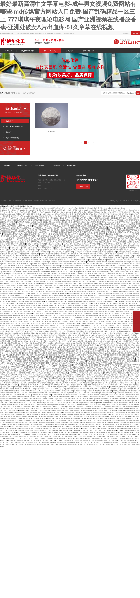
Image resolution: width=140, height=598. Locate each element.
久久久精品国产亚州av (100, 238)
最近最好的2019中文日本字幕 (97, 363)
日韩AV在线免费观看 (31, 270)
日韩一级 (96, 327)
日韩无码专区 (14, 216)
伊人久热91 (112, 341)
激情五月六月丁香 (45, 281)
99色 (111, 254)
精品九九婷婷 (11, 363)
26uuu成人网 (40, 402)
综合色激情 (33, 319)
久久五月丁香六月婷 (56, 315)
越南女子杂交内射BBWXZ (67, 363)
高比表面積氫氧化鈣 (14, 126)
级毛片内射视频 (13, 375)
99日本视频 (50, 212)
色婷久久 (127, 379)
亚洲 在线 (46, 315)
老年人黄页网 (12, 218)
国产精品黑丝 (53, 321)
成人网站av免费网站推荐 (11, 391)
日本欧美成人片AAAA (92, 258)
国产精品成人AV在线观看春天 (46, 426)
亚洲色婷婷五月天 (38, 210)
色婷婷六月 (114, 383)
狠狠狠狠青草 (76, 347)
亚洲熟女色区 (126, 444)
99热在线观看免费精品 (26, 333)
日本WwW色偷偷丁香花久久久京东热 (21, 365)
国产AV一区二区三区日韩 (96, 325)
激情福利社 (87, 299)
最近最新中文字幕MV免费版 (67, 262)
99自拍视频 (34, 260)
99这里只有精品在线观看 (20, 349)
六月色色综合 (25, 343)
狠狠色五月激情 (13, 254)
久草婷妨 (78, 428)
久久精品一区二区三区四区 (110, 313)
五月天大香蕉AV (15, 442)
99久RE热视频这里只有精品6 (110, 347)
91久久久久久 (114, 331)
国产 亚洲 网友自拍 (133, 353)
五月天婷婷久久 (22, 289)
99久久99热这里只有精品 (27, 389)
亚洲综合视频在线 (125, 271)
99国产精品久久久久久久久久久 (98, 341)
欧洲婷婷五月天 (86, 214)
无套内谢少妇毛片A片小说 (97, 440)
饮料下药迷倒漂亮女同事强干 (73, 387)
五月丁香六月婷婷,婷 (36, 369)
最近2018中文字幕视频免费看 (37, 279)
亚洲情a (60, 335)
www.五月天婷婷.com (10, 238)
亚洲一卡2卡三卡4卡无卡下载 (129, 244)
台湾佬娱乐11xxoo (33, 283)
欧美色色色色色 (20, 244)
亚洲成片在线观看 (29, 285)
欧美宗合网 (134, 442)
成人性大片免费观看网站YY (66, 238)
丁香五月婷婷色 (81, 262)
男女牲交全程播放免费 (120, 391)
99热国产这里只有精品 (128, 359)
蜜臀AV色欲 (35, 406)
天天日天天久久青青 (20, 438)
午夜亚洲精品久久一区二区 (45, 289)
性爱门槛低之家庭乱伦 (70, 397)
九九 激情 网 (126, 210)
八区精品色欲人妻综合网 (10, 234)
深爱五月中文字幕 (47, 444)
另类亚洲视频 (21, 432)
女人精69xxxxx (55, 293)
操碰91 (25, 341)
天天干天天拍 (120, 393)
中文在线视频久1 (87, 351)
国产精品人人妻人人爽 (100, 335)
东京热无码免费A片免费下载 (69, 222)
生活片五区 (29, 381)
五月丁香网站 (126, 315)
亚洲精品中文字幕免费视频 (107, 428)
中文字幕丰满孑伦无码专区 (125, 349)
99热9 (64, 402)
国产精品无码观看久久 (100, 412)
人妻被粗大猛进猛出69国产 (46, 287)
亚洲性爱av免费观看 (113, 234)
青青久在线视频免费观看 (44, 404)
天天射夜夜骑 (30, 293)
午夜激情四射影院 (113, 309)
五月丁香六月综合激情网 (27, 383)
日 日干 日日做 (115, 295)
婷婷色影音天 (12, 329)
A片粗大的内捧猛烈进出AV (28, 216)
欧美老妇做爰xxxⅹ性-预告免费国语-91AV (107, 389)
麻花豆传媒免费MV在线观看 (107, 285)
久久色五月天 (29, 357)
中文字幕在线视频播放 (31, 258)
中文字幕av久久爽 (75, 434)
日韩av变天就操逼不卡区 (90, 311)
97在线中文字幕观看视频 (17, 401)
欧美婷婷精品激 (80, 315)
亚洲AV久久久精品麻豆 (106, 275)
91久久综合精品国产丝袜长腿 (29, 266)
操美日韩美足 (115, 216)
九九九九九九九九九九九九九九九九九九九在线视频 (21, 275)
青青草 (135, 285)
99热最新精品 (105, 387)
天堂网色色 (84, 260)
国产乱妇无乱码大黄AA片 (74, 353)
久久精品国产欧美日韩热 (126, 422)
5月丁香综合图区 (127, 397)
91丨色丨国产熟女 (111, 440)
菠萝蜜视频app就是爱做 (53, 377)
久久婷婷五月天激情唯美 (108, 438)
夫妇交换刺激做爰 (19, 381)
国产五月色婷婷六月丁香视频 (37, 399)
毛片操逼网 (36, 297)
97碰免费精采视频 (79, 375)
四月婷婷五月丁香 (121, 273)
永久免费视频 (35, 418)
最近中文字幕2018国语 (112, 311)
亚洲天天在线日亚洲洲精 (65, 303)
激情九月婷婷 (99, 410)
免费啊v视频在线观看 (100, 228)
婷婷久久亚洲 (44, 254)
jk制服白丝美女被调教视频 (51, 222)
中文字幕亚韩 (8, 311)
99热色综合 (48, 285)
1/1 (89, 142)
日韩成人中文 (34, 323)
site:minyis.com (115, 357)
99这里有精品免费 (106, 391)
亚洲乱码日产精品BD (6, 246)
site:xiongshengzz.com (60, 311)
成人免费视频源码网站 (91, 212)
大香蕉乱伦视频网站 (87, 228)
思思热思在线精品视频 (93, 385)
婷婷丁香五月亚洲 (41, 218)
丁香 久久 (67, 381)
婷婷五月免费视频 (122, 212)
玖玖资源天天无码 (74, 383)
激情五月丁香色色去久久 (41, 432)
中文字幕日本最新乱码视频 (64, 309)
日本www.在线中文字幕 (81, 440)
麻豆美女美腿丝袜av (11, 369)
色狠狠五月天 (69, 252)
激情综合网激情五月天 (81, 416)
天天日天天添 (34, 420)
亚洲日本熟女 (17, 416)
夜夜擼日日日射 (62, 399)
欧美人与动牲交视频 (66, 291)
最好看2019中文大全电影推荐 (42, 410)
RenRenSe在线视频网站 (92, 418)
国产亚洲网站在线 (15, 256)
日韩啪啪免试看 (96, 224)
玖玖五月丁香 (41, 349)
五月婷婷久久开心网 (10, 395)
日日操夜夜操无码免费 (119, 283)
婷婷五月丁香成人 (88, 430)
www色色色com (41, 329)
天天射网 (83, 323)
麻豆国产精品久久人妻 (57, 252)
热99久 (132, 325)
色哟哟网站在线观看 (65, 323)
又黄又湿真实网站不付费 (73, 232)
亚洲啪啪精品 (51, 258)
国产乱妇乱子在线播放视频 (64, 440)
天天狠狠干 (85, 402)
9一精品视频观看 (76, 264)
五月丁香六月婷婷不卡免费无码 (53, 371)
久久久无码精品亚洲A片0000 (26, 329)
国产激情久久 (87, 317)
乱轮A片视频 (12, 397)
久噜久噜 (67, 248)
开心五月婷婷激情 (32, 232)
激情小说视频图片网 (114, 315)
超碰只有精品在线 (76, 275)
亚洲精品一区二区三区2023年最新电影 (87, 244)
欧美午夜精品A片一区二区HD (37, 212)
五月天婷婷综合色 (40, 309)
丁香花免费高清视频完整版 (60, 373)
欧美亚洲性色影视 (22, 361)
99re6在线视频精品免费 (7, 337)
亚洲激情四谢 (100, 232)
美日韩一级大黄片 (60, 212)
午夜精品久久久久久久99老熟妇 (12, 406)
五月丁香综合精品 (76, 317)
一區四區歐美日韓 (83, 395)
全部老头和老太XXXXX (42, 271)
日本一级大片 (104, 331)
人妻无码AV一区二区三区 (56, 325)
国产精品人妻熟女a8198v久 (99, 333)
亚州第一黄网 (67, 299)
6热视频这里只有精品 (18, 347)
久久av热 (118, 325)
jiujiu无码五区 (125, 357)
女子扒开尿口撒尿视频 (90, 353)
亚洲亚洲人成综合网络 (69, 295)
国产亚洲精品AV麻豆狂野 (56, 268)
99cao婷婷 (93, 402)
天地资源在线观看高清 (59, 369)
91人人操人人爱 (60, 389)
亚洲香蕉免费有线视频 (52, 408)
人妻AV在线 (40, 339)
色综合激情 (20, 222)
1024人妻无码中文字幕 (80, 341)
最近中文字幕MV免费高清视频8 (96, 234)
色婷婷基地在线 (7, 264)
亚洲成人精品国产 (7, 387)
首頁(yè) (8, 51)
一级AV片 (92, 432)
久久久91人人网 (39, 408)
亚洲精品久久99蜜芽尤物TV (64, 287)
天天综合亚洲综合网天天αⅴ (55, 246)
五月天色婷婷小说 (118, 339)
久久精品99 (92, 277)
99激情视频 (53, 317)
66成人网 (133, 222)
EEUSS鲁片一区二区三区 (92, 307)
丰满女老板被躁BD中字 (126, 331)
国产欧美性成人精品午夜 (128, 216)
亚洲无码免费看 (21, 214)
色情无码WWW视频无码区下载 (106, 402)
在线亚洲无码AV (129, 250)
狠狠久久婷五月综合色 (105, 369)
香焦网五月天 (111, 420)
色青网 (134, 301)
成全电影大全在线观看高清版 (26, 218)
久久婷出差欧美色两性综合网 (33, 436)
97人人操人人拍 (109, 321)
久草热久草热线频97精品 (107, 317)
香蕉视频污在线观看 (11, 341)
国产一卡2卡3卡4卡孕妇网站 (47, 275)
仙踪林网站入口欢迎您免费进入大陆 (119, 266)
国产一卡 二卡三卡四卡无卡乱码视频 (34, 351)
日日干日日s (48, 363)
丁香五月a (114, 270)
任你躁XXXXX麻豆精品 (14, 220)
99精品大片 (73, 283)
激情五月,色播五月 (130, 258)
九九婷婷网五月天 (95, 313)
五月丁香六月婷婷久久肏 (108, 301)
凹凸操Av (39, 234)
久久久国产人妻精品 (106, 327)
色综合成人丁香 (118, 367)
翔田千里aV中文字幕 (103, 357)
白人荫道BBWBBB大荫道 (108, 426)
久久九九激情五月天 (73, 285)
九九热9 (26, 379)
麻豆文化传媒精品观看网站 (43, 383)
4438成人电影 (131, 283)
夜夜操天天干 (130, 412)
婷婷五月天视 (50, 248)
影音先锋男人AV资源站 (20, 399)
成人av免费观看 (113, 416)
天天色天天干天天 (92, 428)
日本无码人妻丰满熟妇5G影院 (104, 268)
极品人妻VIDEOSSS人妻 (72, 228)
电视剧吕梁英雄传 (73, 444)
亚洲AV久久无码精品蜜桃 (75, 420)
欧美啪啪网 (104, 307)
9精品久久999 (77, 250)
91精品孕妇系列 (51, 299)
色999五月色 (30, 408)
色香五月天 (55, 410)
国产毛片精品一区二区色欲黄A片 (103, 323)
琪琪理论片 (47, 226)
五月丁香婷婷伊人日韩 (108, 214)
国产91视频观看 (56, 295)
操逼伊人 (104, 315)
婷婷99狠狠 (119, 250)
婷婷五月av (28, 297)
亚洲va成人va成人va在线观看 (87, 397)
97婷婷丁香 (19, 285)
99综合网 (94, 266)
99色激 (115, 327)
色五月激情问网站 (91, 345)
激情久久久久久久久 (105, 434)
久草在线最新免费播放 (75, 311)
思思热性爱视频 (23, 371)
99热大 (43, 367)
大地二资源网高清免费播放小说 (78, 240)
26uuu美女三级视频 (40, 357)
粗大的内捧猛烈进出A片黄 (57, 254)
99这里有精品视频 (118, 226)
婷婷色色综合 (53, 307)
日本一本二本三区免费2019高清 (12, 377)
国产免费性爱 (9, 434)
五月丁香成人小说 (23, 323)
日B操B (49, 311)
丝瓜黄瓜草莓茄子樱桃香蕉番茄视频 (81, 359)
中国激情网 (16, 359)
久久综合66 (124, 337)
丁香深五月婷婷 (123, 385)
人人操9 (134, 271)
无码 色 (11, 295)
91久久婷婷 (58, 242)
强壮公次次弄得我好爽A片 (35, 228)
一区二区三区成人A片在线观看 (38, 321)
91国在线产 (34, 305)
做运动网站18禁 (111, 377)
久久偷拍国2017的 (45, 295)
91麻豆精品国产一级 (54, 331)
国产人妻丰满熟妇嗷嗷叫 (34, 242)
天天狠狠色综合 (128, 369)
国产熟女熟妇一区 (13, 210)
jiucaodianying (4, 365)
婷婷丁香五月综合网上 (96, 373)
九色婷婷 (97, 391)
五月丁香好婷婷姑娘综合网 (17, 242)
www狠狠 (130, 293)
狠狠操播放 (9, 438)
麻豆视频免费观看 (101, 309)
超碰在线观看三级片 (9, 319)
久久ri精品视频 (128, 224)
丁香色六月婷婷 (27, 226)
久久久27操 (12, 432)
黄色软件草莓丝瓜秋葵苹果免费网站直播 (13, 355)
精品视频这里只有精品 (124, 252)
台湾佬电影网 (74, 226)
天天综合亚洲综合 (45, 277)
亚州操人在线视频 (30, 222)
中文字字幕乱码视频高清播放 (9, 422)
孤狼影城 (77, 325)
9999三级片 (17, 246)
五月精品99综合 (35, 335)
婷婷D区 (121, 416)
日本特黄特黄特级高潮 (110, 279)
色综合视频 (47, 264)
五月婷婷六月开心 (125, 287)
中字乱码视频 (49, 359)
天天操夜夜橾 (43, 442)
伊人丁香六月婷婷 (64, 327)
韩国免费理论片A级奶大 (15, 440)
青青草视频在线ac (28, 309)
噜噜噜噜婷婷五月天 (76, 216)
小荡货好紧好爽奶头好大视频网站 (28, 254)
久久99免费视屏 (38, 226)
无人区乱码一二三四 (40, 311)
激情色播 (22, 410)
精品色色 (132, 309)
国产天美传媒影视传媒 (72, 414)
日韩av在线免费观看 (59, 438)
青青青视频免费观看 (35, 361)
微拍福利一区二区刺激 (11, 321)
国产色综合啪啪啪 (115, 361)
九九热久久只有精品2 (11, 385)
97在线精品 (73, 224)
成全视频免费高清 (67, 343)
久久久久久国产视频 (35, 291)
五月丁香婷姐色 (69, 301)
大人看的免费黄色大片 (109, 224)
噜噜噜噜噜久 (92, 357)
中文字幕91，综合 (46, 393)
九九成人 (5, 410)
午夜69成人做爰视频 (68, 345)
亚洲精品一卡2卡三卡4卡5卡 (36, 359)
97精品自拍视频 (105, 418)
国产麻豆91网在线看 (36, 224)
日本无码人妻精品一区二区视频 (16, 230)
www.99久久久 (50, 365)
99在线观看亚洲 (10, 299)
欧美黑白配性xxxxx (51, 375)
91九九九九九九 (32, 438)
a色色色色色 (54, 416)
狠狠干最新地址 (7, 268)
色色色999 (56, 422)
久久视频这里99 (105, 287)
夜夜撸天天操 (50, 244)
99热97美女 (22, 232)
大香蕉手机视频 (79, 230)
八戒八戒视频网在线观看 (54, 351)
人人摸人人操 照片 (91, 369)
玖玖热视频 (134, 287)
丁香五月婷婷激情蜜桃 (48, 297)
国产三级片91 (120, 228)
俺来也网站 (53, 341)
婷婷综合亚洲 (35, 268)
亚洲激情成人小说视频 (58, 230)
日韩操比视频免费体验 (108, 250)
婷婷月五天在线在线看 (36, 363)
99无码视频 (74, 248)
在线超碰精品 (132, 387)
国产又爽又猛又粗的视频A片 (53, 430)
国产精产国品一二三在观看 (91, 387)
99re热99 (67, 329)
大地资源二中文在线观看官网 (128, 303)
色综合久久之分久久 (85, 271)
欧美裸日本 (43, 268)
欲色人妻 (123, 293)
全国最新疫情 (34, 385)
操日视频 (32, 343)
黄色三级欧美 (35, 345)
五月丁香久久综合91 (14, 305)
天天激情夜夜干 (130, 228)
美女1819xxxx (90, 293)
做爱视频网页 (67, 371)
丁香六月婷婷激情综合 (115, 333)
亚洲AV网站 (71, 399)
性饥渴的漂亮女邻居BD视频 (27, 422)
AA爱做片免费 (92, 371)
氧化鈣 (8, 132)
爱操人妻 (24, 442)
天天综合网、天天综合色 (90, 343)
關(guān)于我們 (27, 51)
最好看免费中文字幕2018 (10, 283)
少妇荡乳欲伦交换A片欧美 (49, 214)
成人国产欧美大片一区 (89, 232)
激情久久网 (71, 428)
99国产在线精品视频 (45, 270)
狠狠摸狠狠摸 (123, 248)
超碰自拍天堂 (54, 432)
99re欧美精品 (78, 339)
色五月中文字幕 (23, 321)
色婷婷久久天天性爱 (77, 273)
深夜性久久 (87, 266)
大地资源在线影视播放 (61, 289)
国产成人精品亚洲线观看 (90, 275)
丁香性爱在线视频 (101, 432)
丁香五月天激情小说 (44, 260)
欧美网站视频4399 (74, 256)
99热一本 (86, 216)
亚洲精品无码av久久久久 (115, 258)
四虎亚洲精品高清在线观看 (93, 379)
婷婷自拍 (128, 339)
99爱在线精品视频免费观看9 (50, 220)
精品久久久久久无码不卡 (64, 426)
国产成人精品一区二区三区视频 (71, 319)
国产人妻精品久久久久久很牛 (78, 289)
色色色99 (39, 222)
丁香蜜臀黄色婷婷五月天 (112, 264)
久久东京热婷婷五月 (22, 363)
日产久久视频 (130, 307)
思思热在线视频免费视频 (88, 270)
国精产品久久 (19, 258)
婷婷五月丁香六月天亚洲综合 (109, 303)
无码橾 (122, 379)
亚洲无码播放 (86, 319)
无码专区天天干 (30, 337)
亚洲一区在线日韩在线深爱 (101, 359)
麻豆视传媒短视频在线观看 (64, 258)
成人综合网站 (122, 291)
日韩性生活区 (27, 353)
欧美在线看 (82, 248)
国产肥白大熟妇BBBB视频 (10, 333)
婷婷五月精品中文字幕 (128, 299)
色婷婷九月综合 (7, 359)
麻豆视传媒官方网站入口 (123, 321)
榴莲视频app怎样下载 (112, 408)
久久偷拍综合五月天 (64, 273)
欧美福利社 (82, 234)
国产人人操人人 (116, 444)
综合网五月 (122, 240)
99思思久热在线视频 (123, 230)
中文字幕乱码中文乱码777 (124, 285)
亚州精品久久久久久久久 (29, 246)
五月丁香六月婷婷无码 (86, 220)
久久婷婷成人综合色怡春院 (54, 397)
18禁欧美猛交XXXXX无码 (98, 297)
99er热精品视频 (121, 317)
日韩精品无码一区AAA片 (128, 347)
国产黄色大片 (69, 337)
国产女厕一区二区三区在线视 (26, 402)
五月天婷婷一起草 (127, 256)
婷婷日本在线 (40, 412)
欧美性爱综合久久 (74, 408)
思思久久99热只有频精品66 (75, 331)
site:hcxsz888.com (52, 367)
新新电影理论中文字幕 (117, 289)
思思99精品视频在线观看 (64, 349)
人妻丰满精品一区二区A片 (129, 335)
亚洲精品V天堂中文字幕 (70, 395)
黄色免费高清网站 (12, 232)
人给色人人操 (130, 297)
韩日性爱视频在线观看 (113, 293)
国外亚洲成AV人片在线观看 (97, 240)
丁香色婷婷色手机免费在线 (39, 325)
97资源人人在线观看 (111, 375)
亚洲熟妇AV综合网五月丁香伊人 (126, 343)
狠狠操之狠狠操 (62, 240)
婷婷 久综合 (17, 327)
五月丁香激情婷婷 (124, 222)
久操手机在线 (128, 432)
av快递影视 (19, 279)
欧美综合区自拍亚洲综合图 (105, 353)
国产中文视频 (111, 273)
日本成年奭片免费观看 (27, 391)
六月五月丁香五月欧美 (109, 430)
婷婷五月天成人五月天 (50, 428)
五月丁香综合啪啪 (60, 420)
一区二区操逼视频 (130, 226)
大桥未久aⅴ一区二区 (111, 404)
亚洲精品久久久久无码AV (60, 393)
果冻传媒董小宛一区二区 (10, 236)
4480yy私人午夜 (81, 361)
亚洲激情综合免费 (125, 424)
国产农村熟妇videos (118, 410)
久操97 (36, 333)
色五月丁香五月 (80, 345)
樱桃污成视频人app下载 (92, 331)
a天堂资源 (84, 408)
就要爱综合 (117, 268)
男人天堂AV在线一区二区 (121, 254)
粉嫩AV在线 (101, 365)
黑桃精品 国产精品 (59, 353)
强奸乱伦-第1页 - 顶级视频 (82, 236)
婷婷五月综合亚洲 (65, 264)
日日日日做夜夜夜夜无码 (54, 357)
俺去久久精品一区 (15, 248)
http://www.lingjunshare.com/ (54, 301)
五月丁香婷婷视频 (75, 260)
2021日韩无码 (85, 434)
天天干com (69, 391)
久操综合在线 (92, 416)
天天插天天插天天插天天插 (13, 262)
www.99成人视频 (112, 222)
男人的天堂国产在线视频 (88, 256)
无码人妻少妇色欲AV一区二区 (22, 264)
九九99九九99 (10, 214)
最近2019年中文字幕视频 (15, 367)
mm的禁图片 (131, 240)
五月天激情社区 (115, 359)
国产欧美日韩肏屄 (60, 391)
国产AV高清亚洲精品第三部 (55, 414)
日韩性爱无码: (25, 424)
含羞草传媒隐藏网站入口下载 (41, 387)
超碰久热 (30, 311)
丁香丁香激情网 (74, 279)
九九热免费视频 (78, 287)
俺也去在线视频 (118, 381)
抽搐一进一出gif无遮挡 (125, 401)
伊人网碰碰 (121, 270)
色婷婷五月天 (59, 248)
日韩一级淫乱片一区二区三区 (82, 281)
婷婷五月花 (126, 236)
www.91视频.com (122, 426)
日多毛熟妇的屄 (127, 268)
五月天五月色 (26, 248)
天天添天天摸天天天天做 (37, 379)
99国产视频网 (25, 325)
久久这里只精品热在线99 (126, 238)
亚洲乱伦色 (28, 410)
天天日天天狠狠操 (79, 258)
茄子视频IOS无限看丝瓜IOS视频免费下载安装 (54, 283)
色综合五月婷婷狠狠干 (93, 438)
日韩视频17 (106, 216)
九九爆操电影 (125, 373)
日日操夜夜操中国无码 (126, 355)
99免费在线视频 (134, 305)
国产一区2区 (42, 258)
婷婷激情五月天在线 (20, 271)
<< (81, 142)
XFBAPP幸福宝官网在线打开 (73, 442)
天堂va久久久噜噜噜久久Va (84, 321)
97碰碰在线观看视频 (73, 277)
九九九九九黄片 (71, 404)
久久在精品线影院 (18, 430)
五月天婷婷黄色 (109, 325)
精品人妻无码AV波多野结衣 (48, 406)
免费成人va (19, 345)
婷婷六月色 (55, 264)
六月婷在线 (90, 355)
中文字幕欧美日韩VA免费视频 (116, 297)
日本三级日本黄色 (78, 309)
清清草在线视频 (13, 410)
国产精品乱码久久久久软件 (103, 226)
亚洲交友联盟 (17, 268)
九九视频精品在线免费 (47, 347)
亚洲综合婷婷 (132, 329)
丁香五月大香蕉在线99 (59, 285)
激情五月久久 (87, 420)
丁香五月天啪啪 (74, 270)
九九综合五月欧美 (96, 279)
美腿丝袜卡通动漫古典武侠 (71, 412)
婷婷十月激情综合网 (23, 335)
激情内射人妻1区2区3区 (7, 373)
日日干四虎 (3, 210)
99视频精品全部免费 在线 (99, 319)
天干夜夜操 (16, 404)
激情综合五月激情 (32, 331)
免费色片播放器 (44, 250)
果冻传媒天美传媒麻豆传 (67, 361)
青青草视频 (69, 236)
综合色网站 (61, 355)
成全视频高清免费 (120, 353)
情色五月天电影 (17, 351)
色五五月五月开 (99, 375)
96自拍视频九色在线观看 (115, 432)
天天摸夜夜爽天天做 (99, 351)
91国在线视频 (60, 329)
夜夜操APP (34, 236)
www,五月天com (82, 357)
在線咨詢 (135, 33)
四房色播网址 (65, 224)
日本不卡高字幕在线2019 (126, 327)
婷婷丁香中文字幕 (23, 307)
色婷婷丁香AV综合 (39, 244)
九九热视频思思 (11, 228)
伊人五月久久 (20, 270)
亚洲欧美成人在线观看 (66, 432)
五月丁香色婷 (64, 279)
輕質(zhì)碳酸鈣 (12, 138)
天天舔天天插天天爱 (36, 373)
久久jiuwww (28, 375)
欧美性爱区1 (13, 323)
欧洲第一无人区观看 (45, 395)
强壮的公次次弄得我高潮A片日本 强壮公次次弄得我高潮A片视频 (83, 242)
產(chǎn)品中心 (50, 51)
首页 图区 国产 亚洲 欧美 (8, 335)
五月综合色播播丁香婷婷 (44, 422)
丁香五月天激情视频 (103, 246)
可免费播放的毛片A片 (74, 424)
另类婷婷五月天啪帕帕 (94, 262)
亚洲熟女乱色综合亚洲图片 (17, 331)
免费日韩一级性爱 (46, 353)
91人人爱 (23, 434)
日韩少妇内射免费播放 (74, 402)
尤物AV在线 (84, 277)
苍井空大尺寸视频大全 (95, 291)
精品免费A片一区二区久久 (60, 270)
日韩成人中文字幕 (114, 299)
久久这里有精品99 (118, 220)
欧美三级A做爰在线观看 (32, 393)
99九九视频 (3, 381)
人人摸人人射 (81, 283)
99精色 (97, 287)
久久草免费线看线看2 (101, 210)
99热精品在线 (43, 333)
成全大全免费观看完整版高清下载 (98, 289)
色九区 (119, 430)
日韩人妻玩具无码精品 (102, 305)
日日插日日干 (82, 436)
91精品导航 (125, 325)
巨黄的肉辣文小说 (86, 383)
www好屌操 (92, 408)
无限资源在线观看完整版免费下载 (32, 256)
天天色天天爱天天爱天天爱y (103, 220)
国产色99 (108, 365)
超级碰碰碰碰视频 (84, 279)
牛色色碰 (33, 339)
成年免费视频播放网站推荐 (97, 260)
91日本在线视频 (38, 313)
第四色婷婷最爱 (124, 262)
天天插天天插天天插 (22, 397)
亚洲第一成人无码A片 (90, 339)
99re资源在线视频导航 (23, 373)
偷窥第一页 (88, 273)
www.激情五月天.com (71, 268)
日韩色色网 (31, 234)
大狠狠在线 (55, 226)
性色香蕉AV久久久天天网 (21, 287)
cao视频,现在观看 (32, 273)
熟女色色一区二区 (91, 246)
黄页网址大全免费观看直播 (94, 248)
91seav (64, 331)
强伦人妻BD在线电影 (32, 277)
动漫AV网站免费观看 (72, 389)
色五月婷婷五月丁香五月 (61, 216)
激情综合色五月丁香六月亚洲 (68, 367)
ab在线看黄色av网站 (14, 325)
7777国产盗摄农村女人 (65, 416)
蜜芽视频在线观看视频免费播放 (74, 307)
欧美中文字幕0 (128, 218)
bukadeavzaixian (126, 234)
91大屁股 (60, 275)
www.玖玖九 (17, 240)
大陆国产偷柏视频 (66, 250)
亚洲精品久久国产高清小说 (81, 297)
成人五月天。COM (16, 353)
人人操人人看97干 (68, 244)
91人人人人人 (39, 391)
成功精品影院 (57, 234)
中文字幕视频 (14, 371)
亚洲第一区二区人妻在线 (65, 375)
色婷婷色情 (115, 434)
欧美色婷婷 (21, 238)
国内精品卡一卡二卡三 (24, 395)
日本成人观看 (125, 264)
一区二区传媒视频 (24, 369)
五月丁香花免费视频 (58, 337)
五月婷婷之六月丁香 (115, 210)
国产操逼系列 (78, 266)
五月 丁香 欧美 (60, 365)
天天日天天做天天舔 (67, 266)
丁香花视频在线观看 (110, 252)
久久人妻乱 (68, 365)
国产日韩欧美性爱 (53, 279)
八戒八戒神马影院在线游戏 (53, 402)
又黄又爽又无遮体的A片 (21, 291)
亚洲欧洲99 (70, 305)
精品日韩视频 (32, 289)
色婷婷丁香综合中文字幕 (14, 226)
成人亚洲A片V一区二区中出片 (103, 367)
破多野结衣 (63, 293)
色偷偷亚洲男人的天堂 (114, 256)
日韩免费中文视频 (108, 218)
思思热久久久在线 (37, 264)
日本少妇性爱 (69, 379)
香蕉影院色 (98, 218)
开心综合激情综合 (53, 218)
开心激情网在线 (126, 365)
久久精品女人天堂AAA (45, 438)
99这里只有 (82, 222)
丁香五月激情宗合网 (69, 357)
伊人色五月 (94, 434)
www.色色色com (104, 254)
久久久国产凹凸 (100, 293)
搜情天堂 (9, 287)
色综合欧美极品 (132, 291)
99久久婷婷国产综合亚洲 (35, 434)
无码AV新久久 (73, 373)
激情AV (109, 260)
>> (93, 142)
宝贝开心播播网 (98, 321)
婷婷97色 (17, 434)
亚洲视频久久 (52, 399)
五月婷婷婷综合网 (104, 295)
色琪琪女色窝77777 (24, 236)
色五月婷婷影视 (81, 355)
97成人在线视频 (28, 444)
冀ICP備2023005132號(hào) (129, 201)
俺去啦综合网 (128, 220)
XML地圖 (51, 201)
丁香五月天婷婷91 (112, 240)
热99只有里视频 (90, 309)
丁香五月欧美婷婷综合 (79, 377)
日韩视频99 (3, 289)
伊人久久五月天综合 (93, 222)
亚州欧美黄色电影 (110, 349)
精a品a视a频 (25, 339)
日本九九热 (3, 375)
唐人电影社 (69, 214)
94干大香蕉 (75, 323)
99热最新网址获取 (7, 271)
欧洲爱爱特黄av (49, 420)
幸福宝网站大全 (100, 377)
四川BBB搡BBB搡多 (88, 210)
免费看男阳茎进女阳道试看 (16, 301)
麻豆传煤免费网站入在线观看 (76, 369)
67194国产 (29, 355)
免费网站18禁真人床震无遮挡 (31, 220)
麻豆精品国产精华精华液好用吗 (13, 313)
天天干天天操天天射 (35, 371)
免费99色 (63, 422)
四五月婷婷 (103, 258)
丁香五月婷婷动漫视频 (100, 420)
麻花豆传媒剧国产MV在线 (100, 271)
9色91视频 (43, 418)
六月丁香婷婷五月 (38, 375)
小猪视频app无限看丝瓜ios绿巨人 (108, 436)
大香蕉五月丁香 (102, 256)
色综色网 (39, 343)
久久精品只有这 (64, 226)
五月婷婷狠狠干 (77, 430)
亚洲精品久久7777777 (21, 295)
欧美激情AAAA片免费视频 (84, 238)
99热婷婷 (89, 323)
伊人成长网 (12, 273)
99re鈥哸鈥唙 (36, 414)
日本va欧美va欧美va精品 (125, 402)
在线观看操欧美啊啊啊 (133, 420)
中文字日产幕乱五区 (113, 363)
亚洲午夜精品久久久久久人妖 (116, 351)
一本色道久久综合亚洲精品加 (54, 339)
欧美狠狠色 (120, 371)
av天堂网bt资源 (44, 385)
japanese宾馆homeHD (9, 361)
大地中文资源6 (103, 401)
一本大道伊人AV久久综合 (55, 418)
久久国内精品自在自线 (12, 428)
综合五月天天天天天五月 (93, 230)
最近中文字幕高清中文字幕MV (91, 424)
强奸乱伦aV (95, 426)
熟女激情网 (95, 317)
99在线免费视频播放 (62, 434)
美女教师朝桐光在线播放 (86, 226)
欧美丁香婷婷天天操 (23, 252)
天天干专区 (19, 444)
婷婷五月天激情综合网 (15, 309)
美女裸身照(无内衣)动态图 (89, 285)
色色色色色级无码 (58, 313)
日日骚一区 (36, 367)
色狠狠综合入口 (11, 250)
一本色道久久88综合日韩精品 (34, 430)
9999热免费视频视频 (57, 387)
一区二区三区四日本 (59, 305)
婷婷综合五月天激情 (101, 399)
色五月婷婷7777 (34, 341)
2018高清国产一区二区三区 (59, 271)
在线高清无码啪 (123, 279)
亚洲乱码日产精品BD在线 (49, 335)
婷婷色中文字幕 (133, 391)
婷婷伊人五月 (62, 341)
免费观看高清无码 (106, 381)
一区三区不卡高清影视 (16, 412)
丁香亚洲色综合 (67, 234)
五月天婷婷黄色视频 (58, 281)
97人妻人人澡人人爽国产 (107, 343)
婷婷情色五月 (70, 230)
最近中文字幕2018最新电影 (66, 321)
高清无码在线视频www (30, 377)
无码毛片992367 (33, 442)
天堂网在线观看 (125, 442)
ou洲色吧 (16, 293)
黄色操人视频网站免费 (118, 418)
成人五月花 (86, 365)
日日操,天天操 (25, 418)
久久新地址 (66, 275)
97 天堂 (2, 277)
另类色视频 (83, 325)
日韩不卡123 (100, 408)
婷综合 (58, 297)
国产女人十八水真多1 (70, 335)
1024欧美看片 (20, 315)
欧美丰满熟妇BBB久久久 (42, 230)
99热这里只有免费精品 (9, 222)
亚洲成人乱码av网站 (35, 428)
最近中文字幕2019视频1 (7, 444)
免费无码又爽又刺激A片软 (112, 373)
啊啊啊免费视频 (128, 428)
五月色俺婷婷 (51, 309)
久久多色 (7, 266)
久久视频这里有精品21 (78, 381)
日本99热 (95, 442)
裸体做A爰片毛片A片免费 (75, 212)
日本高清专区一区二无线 (100, 299)
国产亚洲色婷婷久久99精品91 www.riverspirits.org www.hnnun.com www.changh (92, 422)
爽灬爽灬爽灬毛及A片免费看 (67, 385)
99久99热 (35, 395)
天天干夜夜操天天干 (83, 333)
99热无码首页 (26, 268)
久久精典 (60, 307)
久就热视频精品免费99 (31, 317)
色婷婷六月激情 (27, 240)
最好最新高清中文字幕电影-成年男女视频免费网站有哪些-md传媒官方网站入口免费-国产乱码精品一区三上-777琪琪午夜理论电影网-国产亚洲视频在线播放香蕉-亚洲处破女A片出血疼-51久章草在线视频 (62, 208)
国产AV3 (60, 299)
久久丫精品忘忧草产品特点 (73, 313)
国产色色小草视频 (39, 365)
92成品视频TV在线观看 (114, 397)
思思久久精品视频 (114, 337)
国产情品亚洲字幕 (72, 406)
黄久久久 (93, 236)
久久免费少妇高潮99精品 (60, 383)
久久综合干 (69, 438)
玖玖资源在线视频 (93, 329)
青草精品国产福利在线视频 (34, 315)
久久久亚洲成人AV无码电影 (89, 401)
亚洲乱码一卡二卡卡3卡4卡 (20, 224)
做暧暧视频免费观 (68, 315)
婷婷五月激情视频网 (111, 355)
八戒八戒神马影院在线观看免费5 (50, 266)
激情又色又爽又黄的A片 (103, 444)
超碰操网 (69, 341)
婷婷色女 (101, 311)
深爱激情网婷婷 (52, 238)
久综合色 (36, 355)
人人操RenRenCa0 (108, 406)
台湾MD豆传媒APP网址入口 (117, 277)
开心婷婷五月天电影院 (50, 436)
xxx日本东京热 (110, 395)
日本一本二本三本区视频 (87, 444)
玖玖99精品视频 (99, 404)
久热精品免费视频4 (61, 424)
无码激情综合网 (103, 266)
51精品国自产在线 (79, 391)
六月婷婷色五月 (130, 393)
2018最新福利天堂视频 (13, 339)
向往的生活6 (124, 414)
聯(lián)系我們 (88, 51)
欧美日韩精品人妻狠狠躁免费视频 (32, 327)
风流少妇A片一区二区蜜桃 (18, 212)
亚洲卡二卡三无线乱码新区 (8, 307)
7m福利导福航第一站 (40, 381)
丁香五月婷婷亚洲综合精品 (48, 355)
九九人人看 (20, 393)
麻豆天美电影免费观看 (7, 317)
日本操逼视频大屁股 (6, 408)
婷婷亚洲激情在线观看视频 (22, 387)
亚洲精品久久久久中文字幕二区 (75, 246)
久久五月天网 (88, 442)
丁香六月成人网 (99, 355)
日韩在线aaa (90, 375)
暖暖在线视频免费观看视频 (110, 262)
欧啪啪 (41, 273)
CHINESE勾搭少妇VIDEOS (110, 424)
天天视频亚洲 (124, 309)
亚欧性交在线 (42, 246)
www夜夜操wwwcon (26, 210)
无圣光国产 (105, 361)
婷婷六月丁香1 (21, 273)
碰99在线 (134, 210)
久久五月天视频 (71, 254)
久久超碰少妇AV (82, 295)
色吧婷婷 (75, 371)
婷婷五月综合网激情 (16, 426)
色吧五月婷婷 (12, 289)
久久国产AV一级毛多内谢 (131, 333)
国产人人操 (111, 228)
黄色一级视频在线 (40, 238)
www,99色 (7, 353)
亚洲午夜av (60, 228)
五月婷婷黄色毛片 (9, 244)
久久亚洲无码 (53, 262)
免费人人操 (11, 279)
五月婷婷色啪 (28, 313)
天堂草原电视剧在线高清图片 (82, 426)
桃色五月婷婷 (25, 305)
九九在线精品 (132, 323)
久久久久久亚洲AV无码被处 (126, 440)
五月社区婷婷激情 (29, 412)
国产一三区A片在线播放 (48, 401)
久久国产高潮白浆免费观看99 (54, 210)
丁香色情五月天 (72, 218)
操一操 (78, 401)
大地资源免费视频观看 (51, 327)
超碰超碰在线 (20, 337)
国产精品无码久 (10, 414)
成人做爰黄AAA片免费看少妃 (55, 379)
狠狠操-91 (26, 319)
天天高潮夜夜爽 (102, 416)
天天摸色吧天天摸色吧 (22, 420)
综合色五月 (123, 295)
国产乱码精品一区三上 (81, 291)
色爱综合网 (29, 244)
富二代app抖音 (47, 234)
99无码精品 (19, 250)
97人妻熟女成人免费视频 (55, 442)
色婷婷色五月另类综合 (59, 277)
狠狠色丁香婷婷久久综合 (106, 345)
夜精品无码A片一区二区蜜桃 (114, 236)
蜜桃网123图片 (33, 295)
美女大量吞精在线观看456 (12, 343)
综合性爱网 (68, 281)
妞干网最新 (40, 216)
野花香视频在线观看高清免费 (72, 351)
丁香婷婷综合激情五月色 (55, 381)
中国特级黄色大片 (79, 301)
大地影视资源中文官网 (132, 371)
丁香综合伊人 (27, 406)
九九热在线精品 (114, 271)
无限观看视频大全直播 (101, 337)
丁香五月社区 (84, 414)
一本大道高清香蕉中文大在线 (11, 418)
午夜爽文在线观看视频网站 (125, 341)
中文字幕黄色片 (44, 341)
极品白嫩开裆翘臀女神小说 (51, 224)
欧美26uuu (120, 224)
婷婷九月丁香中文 (65, 410)
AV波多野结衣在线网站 (45, 305)
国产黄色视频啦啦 (48, 343)
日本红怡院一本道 (50, 228)
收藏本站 (126, 33)
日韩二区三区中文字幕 (20, 311)
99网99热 (117, 275)
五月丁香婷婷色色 (122, 377)
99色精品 (19, 319)
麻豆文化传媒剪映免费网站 (16, 297)
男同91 (84, 428)
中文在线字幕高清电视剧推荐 (116, 412)
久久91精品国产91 (130, 367)
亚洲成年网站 (34, 252)
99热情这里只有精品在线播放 (119, 305)
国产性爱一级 (113, 401)
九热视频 (23, 359)
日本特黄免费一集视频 (33, 214)
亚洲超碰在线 (28, 367)
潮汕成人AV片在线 (52, 323)
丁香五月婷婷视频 (59, 236)
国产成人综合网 (71, 401)
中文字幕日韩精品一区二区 (60, 260)
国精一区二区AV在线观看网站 (85, 399)
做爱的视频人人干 (74, 393)
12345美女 (35, 281)
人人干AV (74, 436)
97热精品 (136, 406)
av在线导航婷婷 (30, 301)
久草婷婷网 (26, 262)
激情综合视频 (23, 234)
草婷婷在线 (124, 275)
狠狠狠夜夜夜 (83, 371)
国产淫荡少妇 (101, 397)
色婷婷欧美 (41, 377)
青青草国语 (57, 343)
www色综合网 (43, 331)
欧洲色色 (93, 365)
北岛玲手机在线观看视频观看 (123, 406)
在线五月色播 (91, 377)
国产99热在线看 (113, 238)
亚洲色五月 (58, 244)
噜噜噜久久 (78, 305)
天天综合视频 (118, 345)
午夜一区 (119, 428)
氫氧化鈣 (32, 93)
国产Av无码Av (18, 303)
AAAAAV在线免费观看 (99, 281)
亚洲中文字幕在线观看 (93, 381)
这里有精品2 (78, 343)
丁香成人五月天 (92, 436)
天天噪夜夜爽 (56, 319)
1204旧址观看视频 (9, 281)
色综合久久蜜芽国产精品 (86, 268)
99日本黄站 (37, 444)
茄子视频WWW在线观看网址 (90, 393)
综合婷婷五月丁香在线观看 (117, 307)
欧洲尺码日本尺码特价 (38, 248)
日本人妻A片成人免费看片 (63, 347)
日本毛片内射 (53, 385)
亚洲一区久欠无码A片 (50, 273)
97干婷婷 (54, 240)
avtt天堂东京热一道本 (99, 273)
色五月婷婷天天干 (78, 299)
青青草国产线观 (66, 377)
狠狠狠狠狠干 (115, 442)
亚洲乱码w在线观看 (114, 335)
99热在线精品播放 (70, 333)
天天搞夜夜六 (116, 365)
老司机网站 (61, 214)
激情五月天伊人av (125, 408)
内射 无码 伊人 (124, 311)
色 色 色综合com (43, 232)
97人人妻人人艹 (44, 317)
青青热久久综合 (18, 436)
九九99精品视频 (134, 275)
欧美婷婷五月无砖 (92, 283)
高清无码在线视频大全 (45, 319)
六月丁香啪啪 (62, 406)
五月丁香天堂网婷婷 (64, 436)
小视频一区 (63, 218)
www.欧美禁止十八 (76, 327)
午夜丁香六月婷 (57, 395)
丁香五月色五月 (123, 375)
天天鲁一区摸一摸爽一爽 (47, 440)
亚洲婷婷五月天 (88, 327)
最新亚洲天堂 (36, 353)
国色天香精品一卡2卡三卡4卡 (45, 389)
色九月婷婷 (32, 349)
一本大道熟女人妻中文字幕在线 (84, 337)
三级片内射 (84, 347)
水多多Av (21, 375)
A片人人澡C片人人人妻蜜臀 (107, 212)
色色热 (25, 279)
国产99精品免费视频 (120, 323)
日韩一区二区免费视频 (86, 406)
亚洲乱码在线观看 (29, 303)
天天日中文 (105, 414)
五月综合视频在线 (79, 438)
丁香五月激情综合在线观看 (15, 357)
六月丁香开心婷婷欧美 (106, 329)
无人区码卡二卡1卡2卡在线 (82, 252)
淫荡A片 (91, 218)
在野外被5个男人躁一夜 (108, 230)
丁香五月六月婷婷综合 (43, 293)
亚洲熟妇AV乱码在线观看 (123, 395)
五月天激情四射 (79, 379)
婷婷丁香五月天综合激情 (123, 214)
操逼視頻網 (5, 401)
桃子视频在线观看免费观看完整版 (87, 254)
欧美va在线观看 (49, 391)
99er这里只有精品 (97, 252)
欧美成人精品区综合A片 (60, 256)
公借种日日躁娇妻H (88, 305)
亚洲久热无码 (114, 287)
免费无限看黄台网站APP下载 (31, 416)
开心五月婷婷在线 (104, 442)
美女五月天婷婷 (68, 339)
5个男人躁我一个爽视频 (105, 339)
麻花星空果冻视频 (99, 349)
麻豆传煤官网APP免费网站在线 (74, 418)
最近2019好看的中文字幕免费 (69, 220)
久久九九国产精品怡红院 (85, 367)
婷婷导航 (75, 234)
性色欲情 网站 (64, 408)
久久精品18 (33, 287)
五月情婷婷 (100, 236)
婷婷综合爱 (77, 214)
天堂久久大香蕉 (7, 416)
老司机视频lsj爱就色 (95, 216)
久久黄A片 (132, 434)
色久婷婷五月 (109, 232)
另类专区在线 (25, 260)
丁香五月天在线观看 (60, 444)
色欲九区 (43, 414)
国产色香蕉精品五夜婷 (33, 401)
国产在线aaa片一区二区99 (110, 379)
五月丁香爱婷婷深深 (95, 414)
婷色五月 (23, 293)
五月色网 (55, 363)
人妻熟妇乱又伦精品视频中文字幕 (93, 264)
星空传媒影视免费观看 (103, 270)
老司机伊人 (47, 369)
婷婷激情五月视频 (113, 244)
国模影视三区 (15, 266)
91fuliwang (85, 313)
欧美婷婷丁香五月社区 (46, 236)
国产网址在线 (23, 283)
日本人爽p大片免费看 (118, 242)
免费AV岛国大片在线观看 (56, 333)
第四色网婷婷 (10, 285)
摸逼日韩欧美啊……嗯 (130, 345)
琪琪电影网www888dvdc (93, 315)
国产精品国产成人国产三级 (72, 210)
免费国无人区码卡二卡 (16, 379)
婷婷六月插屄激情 (35, 307)
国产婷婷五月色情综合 (124, 438)
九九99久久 (134, 379)
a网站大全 (44, 307)
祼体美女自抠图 (79, 303)
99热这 (20, 341)
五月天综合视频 (22, 228)
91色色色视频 (69, 325)
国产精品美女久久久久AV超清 (107, 371)
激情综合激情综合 (120, 232)
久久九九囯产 (48, 256)
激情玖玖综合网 (51, 349)
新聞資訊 (69, 51)
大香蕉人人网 (96, 214)
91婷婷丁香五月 (84, 373)
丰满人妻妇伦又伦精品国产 (116, 399)
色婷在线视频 (40, 301)
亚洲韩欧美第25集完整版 (43, 337)
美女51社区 (30, 230)
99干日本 (6, 426)
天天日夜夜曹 (45, 416)
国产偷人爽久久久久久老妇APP (15, 277)
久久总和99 (107, 242)
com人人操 (87, 303)
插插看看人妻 (118, 218)
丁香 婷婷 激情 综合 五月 (127, 313)
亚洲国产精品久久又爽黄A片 (39, 262)
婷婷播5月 (103, 222)
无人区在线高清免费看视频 (51, 291)
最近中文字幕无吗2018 (61, 359)
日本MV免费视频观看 (121, 329)
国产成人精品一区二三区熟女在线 (50, 345)
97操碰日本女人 (93, 295)
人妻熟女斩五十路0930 (13, 260)
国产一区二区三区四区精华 (109, 385)
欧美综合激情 (120, 420)
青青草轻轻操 (125, 246)
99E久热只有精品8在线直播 (115, 281)
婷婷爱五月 (47, 373)
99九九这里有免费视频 (81, 432)
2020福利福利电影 (19, 408)
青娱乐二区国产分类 (29, 426)
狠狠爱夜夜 (95, 303)
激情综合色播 (24, 428)
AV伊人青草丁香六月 (104, 283)
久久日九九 (26, 345)
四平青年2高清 (77, 365)
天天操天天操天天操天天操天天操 (46, 303)
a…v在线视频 (48, 313)
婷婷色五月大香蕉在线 (111, 248)
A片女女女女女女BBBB (110, 291)
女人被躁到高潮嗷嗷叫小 (79, 329)
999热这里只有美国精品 (11, 383)
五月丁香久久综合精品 (124, 301)
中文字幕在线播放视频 (129, 430)
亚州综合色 (111, 319)
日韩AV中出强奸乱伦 (84, 224)
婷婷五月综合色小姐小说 (28, 404)
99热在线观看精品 (102, 277)
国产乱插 (11, 381)
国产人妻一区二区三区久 (31, 440)
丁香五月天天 (81, 385)
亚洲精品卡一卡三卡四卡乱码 (91, 250)
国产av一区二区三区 (128, 361)
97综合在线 (97, 406)
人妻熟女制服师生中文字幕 (85, 404)
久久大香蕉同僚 (83, 218)
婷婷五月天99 (131, 277)
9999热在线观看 (70, 355)
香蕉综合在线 (61, 401)
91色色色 (128, 418)
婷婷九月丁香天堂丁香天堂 (101, 383)
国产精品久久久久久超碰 (37, 397)
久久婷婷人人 (19, 317)
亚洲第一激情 (30, 238)
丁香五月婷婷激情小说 (31, 250)
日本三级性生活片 (48, 242)
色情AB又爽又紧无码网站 (24, 281)
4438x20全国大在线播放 (57, 232)
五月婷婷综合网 (125, 363)
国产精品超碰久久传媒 (93, 301)
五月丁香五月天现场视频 (107, 393)
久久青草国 (31, 271)
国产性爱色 (16, 424)
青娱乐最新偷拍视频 (63, 317)
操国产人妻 (98, 430)
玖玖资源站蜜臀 (130, 410)
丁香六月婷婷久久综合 (94, 361)
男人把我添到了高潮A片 (84, 335)
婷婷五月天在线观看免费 (23, 299)
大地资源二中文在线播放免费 (41, 240)
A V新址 (6, 412)
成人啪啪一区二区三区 (123, 319)
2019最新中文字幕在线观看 (50, 361)
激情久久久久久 (117, 369)
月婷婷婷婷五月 (89, 287)
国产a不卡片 (49, 216)
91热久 (41, 420)
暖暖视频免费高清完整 (39, 299)
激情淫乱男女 (39, 285)
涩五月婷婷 (103, 244)
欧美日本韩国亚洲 (130, 289)
